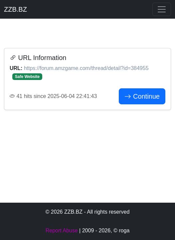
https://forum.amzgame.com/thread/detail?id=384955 (86, 68)
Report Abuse (62, 230)
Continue (142, 96)
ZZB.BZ (15, 9)
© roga (121, 230)
